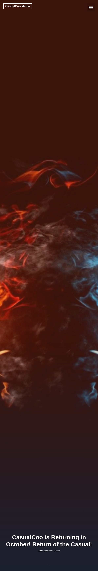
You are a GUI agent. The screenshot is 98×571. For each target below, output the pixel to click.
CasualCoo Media (17, 6)
